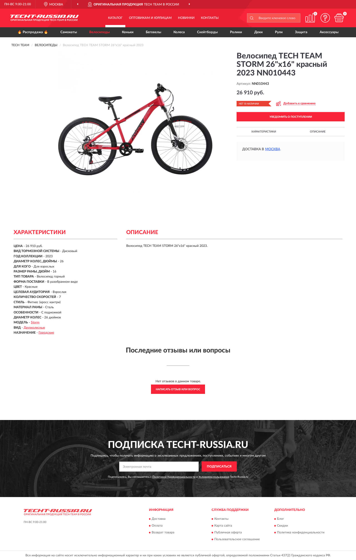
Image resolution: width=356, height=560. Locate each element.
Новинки (186, 18)
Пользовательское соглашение (237, 539)
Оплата (157, 525)
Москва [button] (272, 149)
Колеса (179, 32)
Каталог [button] (115, 18)
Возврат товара (163, 532)
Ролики (236, 32)
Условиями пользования (213, 476)
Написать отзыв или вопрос (178, 389)
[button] (325, 17)
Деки (258, 32)
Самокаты (68, 32)
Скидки (282, 525)
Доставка (159, 518)
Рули (279, 32)
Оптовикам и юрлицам (150, 18)
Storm (35, 322)
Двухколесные (34, 327)
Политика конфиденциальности (300, 532)
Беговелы (153, 32)
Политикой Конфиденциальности (173, 476)
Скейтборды (207, 32)
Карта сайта (223, 525)
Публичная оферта (228, 532)
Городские (46, 332)
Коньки (128, 32)
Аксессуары (329, 32)
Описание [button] (318, 131)
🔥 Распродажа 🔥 (32, 32)
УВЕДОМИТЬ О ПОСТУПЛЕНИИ (290, 116)
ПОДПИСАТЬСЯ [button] (219, 466)
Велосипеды (99, 32)
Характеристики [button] (263, 131)
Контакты (210, 18)
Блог (280, 518)
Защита (301, 32)
